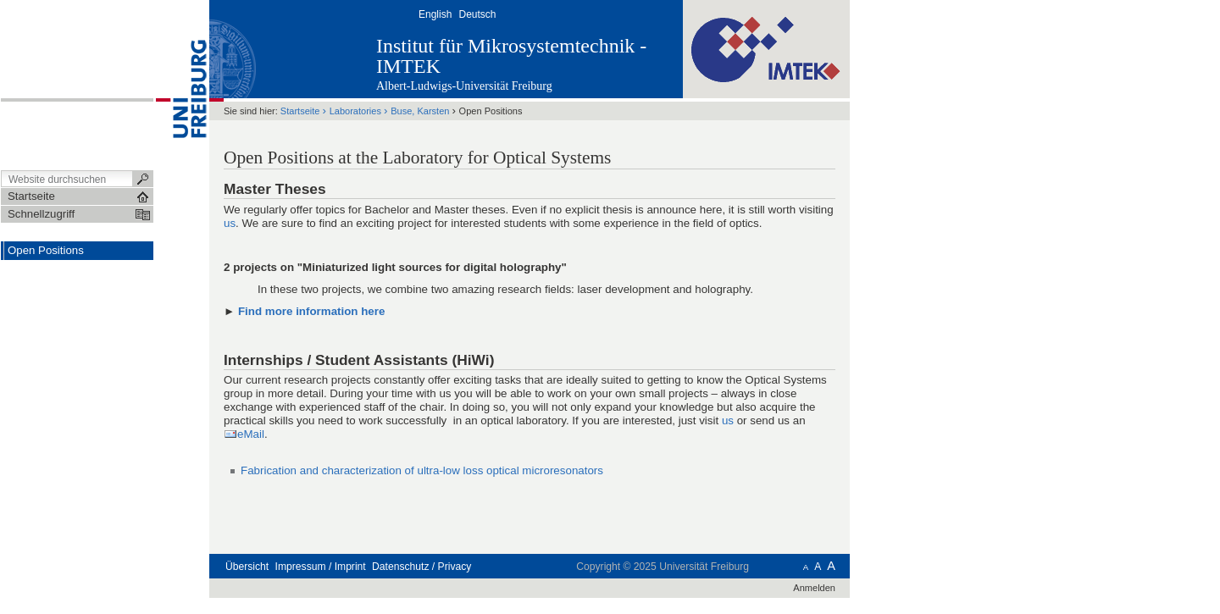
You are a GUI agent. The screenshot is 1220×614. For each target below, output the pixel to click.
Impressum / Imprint (320, 567)
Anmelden (814, 588)
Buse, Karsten (420, 111)
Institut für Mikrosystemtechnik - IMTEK (511, 56)
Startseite (300, 111)
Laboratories (355, 111)
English (435, 14)
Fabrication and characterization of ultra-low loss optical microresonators (422, 470)
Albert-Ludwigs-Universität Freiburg (464, 86)
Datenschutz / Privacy (421, 567)
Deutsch (477, 14)
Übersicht (247, 567)
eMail (250, 434)
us (230, 223)
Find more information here (311, 311)
